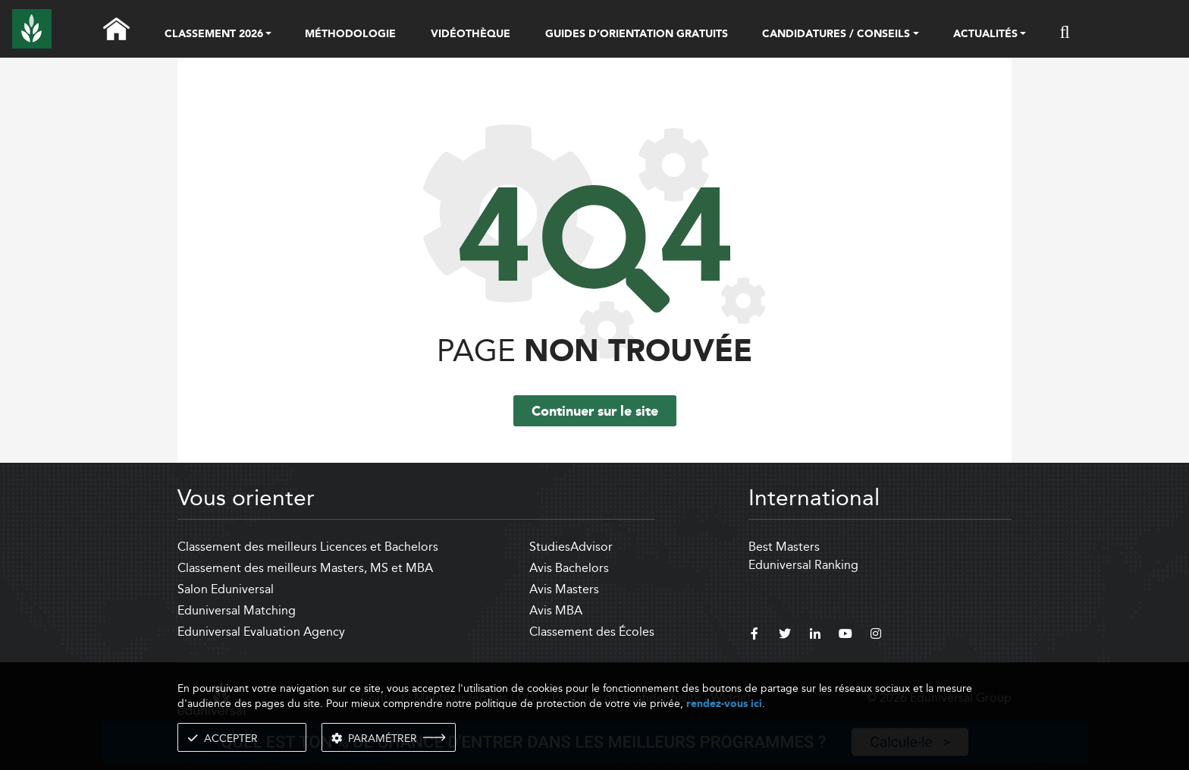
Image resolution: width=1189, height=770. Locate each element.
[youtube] (845, 635)
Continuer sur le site (595, 412)
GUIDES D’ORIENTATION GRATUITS (636, 34)
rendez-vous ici (724, 703)
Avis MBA (555, 610)
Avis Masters (564, 589)
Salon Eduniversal (225, 589)
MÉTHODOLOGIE (350, 34)
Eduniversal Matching (236, 610)
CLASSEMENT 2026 (214, 34)
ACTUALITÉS (985, 34)
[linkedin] (815, 635)
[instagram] (876, 635)
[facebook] (754, 635)
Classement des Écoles (591, 631)
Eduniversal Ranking (803, 564)
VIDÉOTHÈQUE (470, 34)
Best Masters (784, 546)
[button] (268, 34)
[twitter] (785, 635)
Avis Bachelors (569, 567)
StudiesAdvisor (571, 546)
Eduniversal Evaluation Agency (261, 631)
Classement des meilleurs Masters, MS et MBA (305, 567)
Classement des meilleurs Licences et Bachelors (307, 546)
